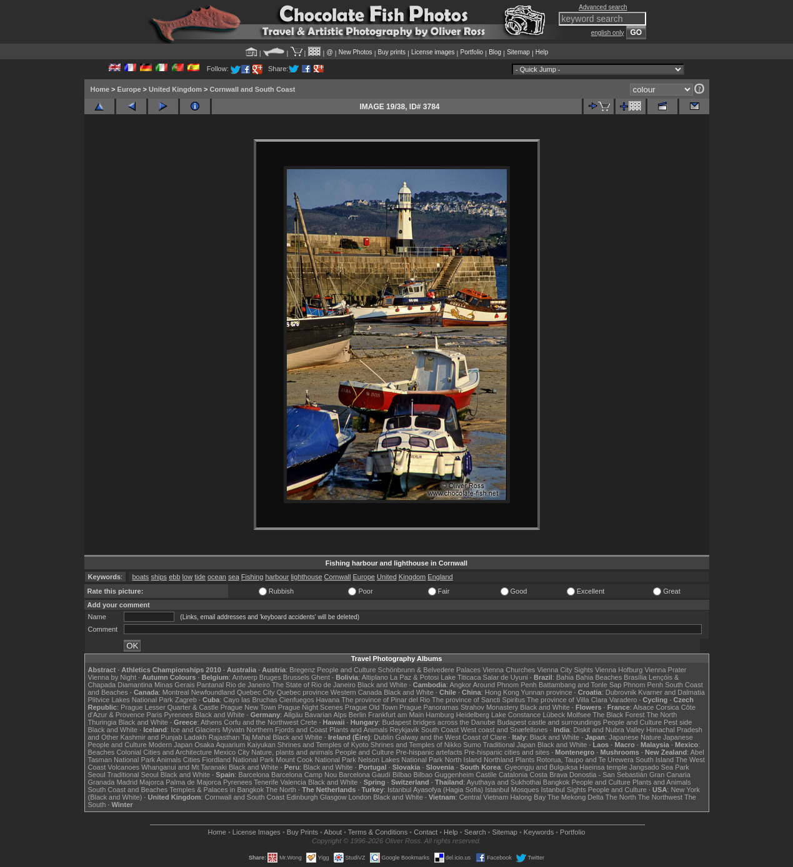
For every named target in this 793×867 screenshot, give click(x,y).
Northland (499, 759)
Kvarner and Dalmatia (671, 692)
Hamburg (440, 714)
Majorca (151, 782)
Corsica (667, 707)
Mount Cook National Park (316, 759)
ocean (216, 576)
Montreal (175, 692)
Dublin (383, 737)
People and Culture (346, 670)
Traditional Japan (509, 744)
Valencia (293, 782)
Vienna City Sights (565, 670)
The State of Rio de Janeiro (314, 684)
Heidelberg (472, 714)
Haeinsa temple (603, 767)
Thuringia (102, 722)
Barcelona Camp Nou (304, 774)
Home (100, 89)
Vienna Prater (665, 670)
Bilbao (402, 774)
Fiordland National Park (238, 759)
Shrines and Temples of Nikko (416, 744)
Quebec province (303, 692)
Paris (154, 714)
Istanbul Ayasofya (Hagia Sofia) (435, 789)
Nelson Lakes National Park (400, 759)
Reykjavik (404, 729)
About (333, 832)
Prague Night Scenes (310, 707)
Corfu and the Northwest (261, 722)
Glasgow (333, 797)
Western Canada (356, 692)
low (187, 576)
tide (200, 576)
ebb (174, 576)
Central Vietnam (484, 797)
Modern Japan (170, 744)
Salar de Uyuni (505, 677)
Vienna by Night (112, 677)
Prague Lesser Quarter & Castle (170, 707)
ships (159, 576)
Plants (525, 759)
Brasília (635, 677)
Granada (101, 782)
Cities (192, 759)
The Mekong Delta (575, 797)
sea (233, 576)
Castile (486, 774)
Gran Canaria (670, 774)
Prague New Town (248, 707)
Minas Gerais (174, 684)
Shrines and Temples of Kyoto (323, 744)
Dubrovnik (621, 692)
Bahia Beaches (599, 677)
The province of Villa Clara (567, 699)
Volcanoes (123, 767)
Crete (309, 722)
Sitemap (518, 52)
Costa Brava (548, 774)
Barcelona (253, 774)
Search (475, 832)
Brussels (296, 677)
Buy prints (392, 52)
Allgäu (293, 714)
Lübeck (553, 714)
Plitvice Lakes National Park (130, 699)
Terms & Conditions (377, 832)
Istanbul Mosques (512, 789)
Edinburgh (301, 797)
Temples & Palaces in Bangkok (216, 789)
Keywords (539, 832)
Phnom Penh (644, 684)
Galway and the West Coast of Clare (451, 737)
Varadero (623, 699)
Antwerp (244, 677)
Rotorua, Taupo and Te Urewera (585, 759)
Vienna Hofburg (618, 670)
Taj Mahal (256, 737)
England (439, 576)
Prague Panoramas (429, 707)
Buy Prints (302, 832)
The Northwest (660, 797)
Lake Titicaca (461, 677)
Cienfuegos (296, 699)
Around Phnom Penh (505, 684)
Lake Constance (516, 714)
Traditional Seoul (133, 774)
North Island (463, 759)
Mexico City (231, 752)
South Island (655, 759)
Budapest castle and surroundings (549, 722)
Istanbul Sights (563, 789)
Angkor (460, 684)
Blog (495, 52)
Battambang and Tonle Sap (580, 684)
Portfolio (471, 52)
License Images (256, 832)
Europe (129, 89)
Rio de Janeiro (248, 684)
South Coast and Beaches (128, 789)
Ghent (320, 677)
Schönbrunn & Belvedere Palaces (429, 670)
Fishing (252, 576)
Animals (169, 759)
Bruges (270, 677)
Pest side (678, 722)
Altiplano (375, 677)
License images (432, 52)
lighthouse (306, 576)
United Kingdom (175, 89)
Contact (425, 832)
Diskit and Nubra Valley (609, 729)
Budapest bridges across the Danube (438, 722)
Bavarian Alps (326, 714)
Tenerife (266, 782)
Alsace (643, 707)
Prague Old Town (371, 707)
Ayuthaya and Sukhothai (504, 782)
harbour (277, 576)
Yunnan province (546, 692)
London (359, 797)
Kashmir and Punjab (151, 737)
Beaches (101, 752)
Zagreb (186, 699)
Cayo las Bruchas (250, 699)
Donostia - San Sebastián (608, 774)
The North (661, 714)
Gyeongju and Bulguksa (540, 767)
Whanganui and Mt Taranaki (184, 767)
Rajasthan (224, 737)
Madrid (126, 782)
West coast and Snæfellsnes (504, 729)
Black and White (382, 684)
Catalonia (513, 774)
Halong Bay (528, 797)
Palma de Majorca (193, 782)
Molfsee (579, 714)
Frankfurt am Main (396, 714)
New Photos (355, 52)
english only (607, 32)
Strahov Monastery (489, 707)
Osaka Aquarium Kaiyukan (235, 744)
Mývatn (233, 729)
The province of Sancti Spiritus (478, 699)
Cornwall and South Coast (253, 89)
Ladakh (195, 737)
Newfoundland (213, 692)
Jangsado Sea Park (659, 767)
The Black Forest (618, 714)
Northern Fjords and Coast (286, 729)
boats (140, 576)
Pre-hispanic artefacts (429, 752)
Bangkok (556, 782)
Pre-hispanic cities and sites (506, 752)
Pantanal (210, 684)
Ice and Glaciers (195, 729)
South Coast (440, 729)
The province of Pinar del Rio (385, 699)
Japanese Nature (635, 737)
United (387, 576)
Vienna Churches (508, 670)
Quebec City (256, 692)
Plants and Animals (358, 729)
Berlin (357, 714)
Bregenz (302, 670)
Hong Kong (502, 692)
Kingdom (412, 576)
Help (542, 52)
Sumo (472, 744)
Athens (211, 722)
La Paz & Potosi (414, 677)
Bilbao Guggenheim (444, 774)
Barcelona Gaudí (365, 774)
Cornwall (337, 576)
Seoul (97, 774)
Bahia (565, 677)
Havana (328, 699)
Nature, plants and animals (292, 752)
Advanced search (603, 7)
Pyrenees (178, 714)
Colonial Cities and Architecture (164, 752)
